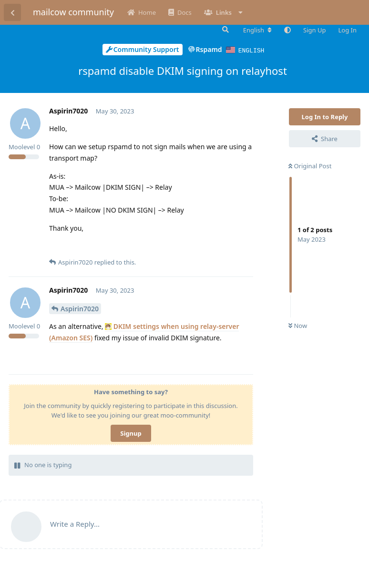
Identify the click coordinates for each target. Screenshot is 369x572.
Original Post (309, 165)
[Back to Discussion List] (12, 12)
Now (297, 325)
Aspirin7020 (80, 308)
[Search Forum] (224, 29)
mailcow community (73, 12)
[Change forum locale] (257, 30)
